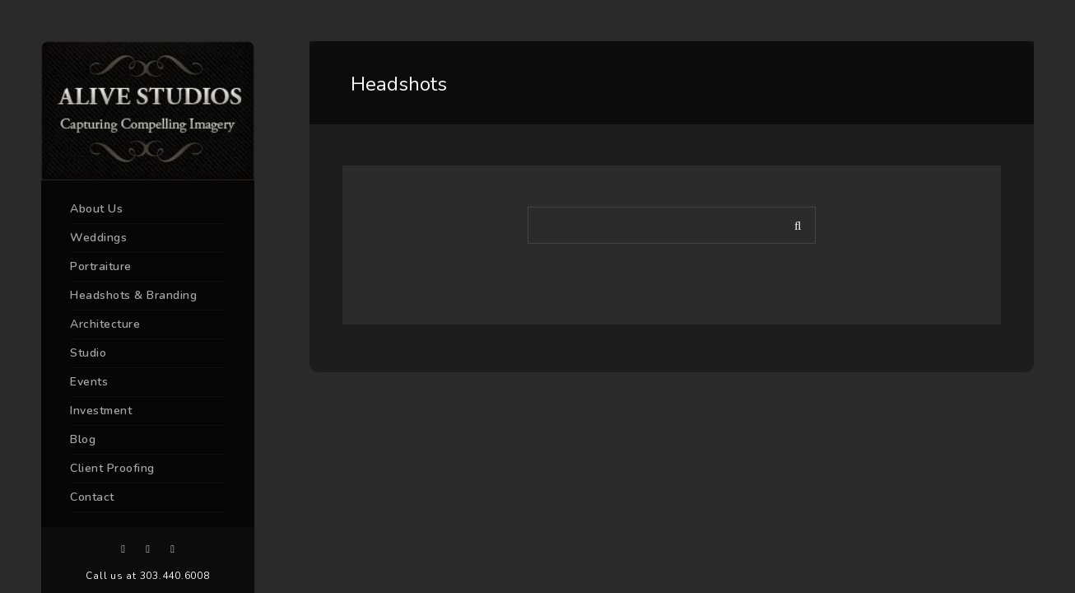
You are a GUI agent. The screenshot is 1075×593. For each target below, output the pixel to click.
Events (89, 382)
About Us (96, 209)
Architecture (105, 324)
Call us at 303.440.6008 (147, 575)
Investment (101, 410)
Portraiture (101, 266)
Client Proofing (112, 468)
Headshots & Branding (133, 295)
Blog (82, 439)
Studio (88, 353)
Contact (92, 497)
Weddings (98, 237)
